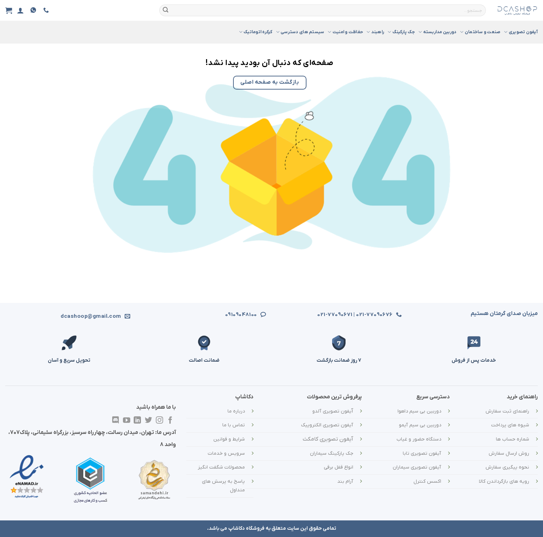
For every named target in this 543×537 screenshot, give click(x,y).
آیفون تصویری (521, 32)
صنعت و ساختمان (480, 32)
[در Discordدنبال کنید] (115, 421)
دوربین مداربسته (437, 32)
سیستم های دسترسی (300, 32)
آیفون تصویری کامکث (328, 439)
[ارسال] (165, 10)
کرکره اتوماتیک (256, 32)
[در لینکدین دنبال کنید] (137, 421)
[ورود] (20, 10)
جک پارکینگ (401, 32)
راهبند (375, 32)
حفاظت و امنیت (345, 32)
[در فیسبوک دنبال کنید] (170, 421)
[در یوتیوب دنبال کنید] (126, 421)
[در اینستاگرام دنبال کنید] (159, 421)
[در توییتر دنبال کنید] (148, 421)
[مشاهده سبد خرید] (8, 10)
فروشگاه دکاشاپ (246, 528)
